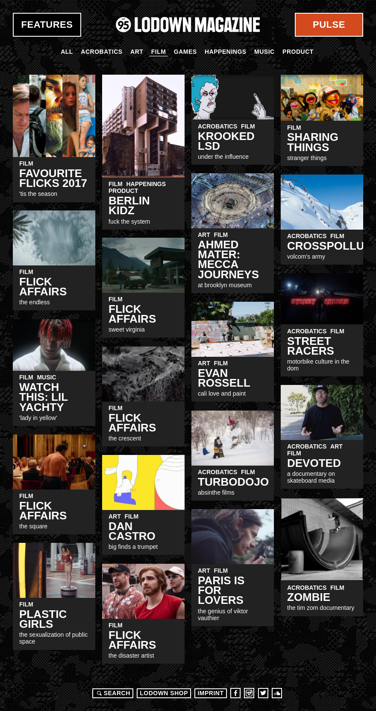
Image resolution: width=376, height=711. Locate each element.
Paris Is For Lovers (221, 590)
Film (158, 51)
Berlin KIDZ (129, 205)
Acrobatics (101, 51)
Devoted (314, 463)
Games (185, 51)
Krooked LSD (226, 141)
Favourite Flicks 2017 (53, 178)
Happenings (226, 51)
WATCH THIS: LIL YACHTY (43, 397)
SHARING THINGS (312, 142)
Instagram (249, 693)
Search (112, 693)
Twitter (263, 693)
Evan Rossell (224, 378)
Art (136, 51)
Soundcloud (277, 693)
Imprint (210, 693)
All (67, 51)
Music (264, 51)
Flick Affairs (43, 286)
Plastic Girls (43, 619)
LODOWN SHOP (164, 693)
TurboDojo (233, 481)
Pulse (329, 24)
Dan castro (132, 531)
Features (47, 24)
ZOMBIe (308, 597)
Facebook (235, 693)
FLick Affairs (132, 422)
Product (298, 51)
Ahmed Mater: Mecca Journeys (228, 259)
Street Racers (310, 346)
